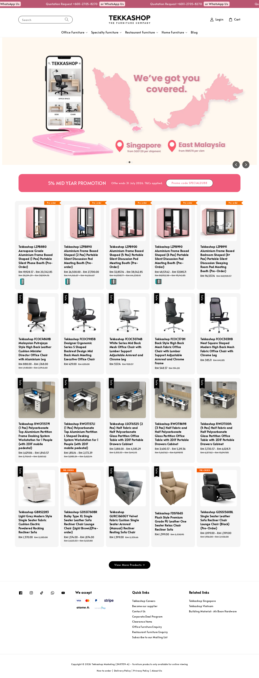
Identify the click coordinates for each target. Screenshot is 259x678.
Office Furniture (73, 32)
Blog (194, 32)
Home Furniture (173, 32)
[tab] (127, 162)
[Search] (66, 19)
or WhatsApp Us (19, 4)
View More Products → (129, 565)
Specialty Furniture (105, 32)
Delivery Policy (122, 670)
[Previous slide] (236, 164)
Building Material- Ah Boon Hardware (213, 611)
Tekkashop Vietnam (201, 606)
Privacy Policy (141, 670)
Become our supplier (144, 606)
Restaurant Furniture (140, 32)
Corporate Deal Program (147, 616)
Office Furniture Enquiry (147, 627)
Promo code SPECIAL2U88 (189, 183)
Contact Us (139, 611)
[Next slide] (245, 164)
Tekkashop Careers (143, 601)
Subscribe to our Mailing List (149, 637)
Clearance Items (142, 621)
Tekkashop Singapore (202, 601)
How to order (104, 670)
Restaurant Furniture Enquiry (150, 632)
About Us (157, 670)
